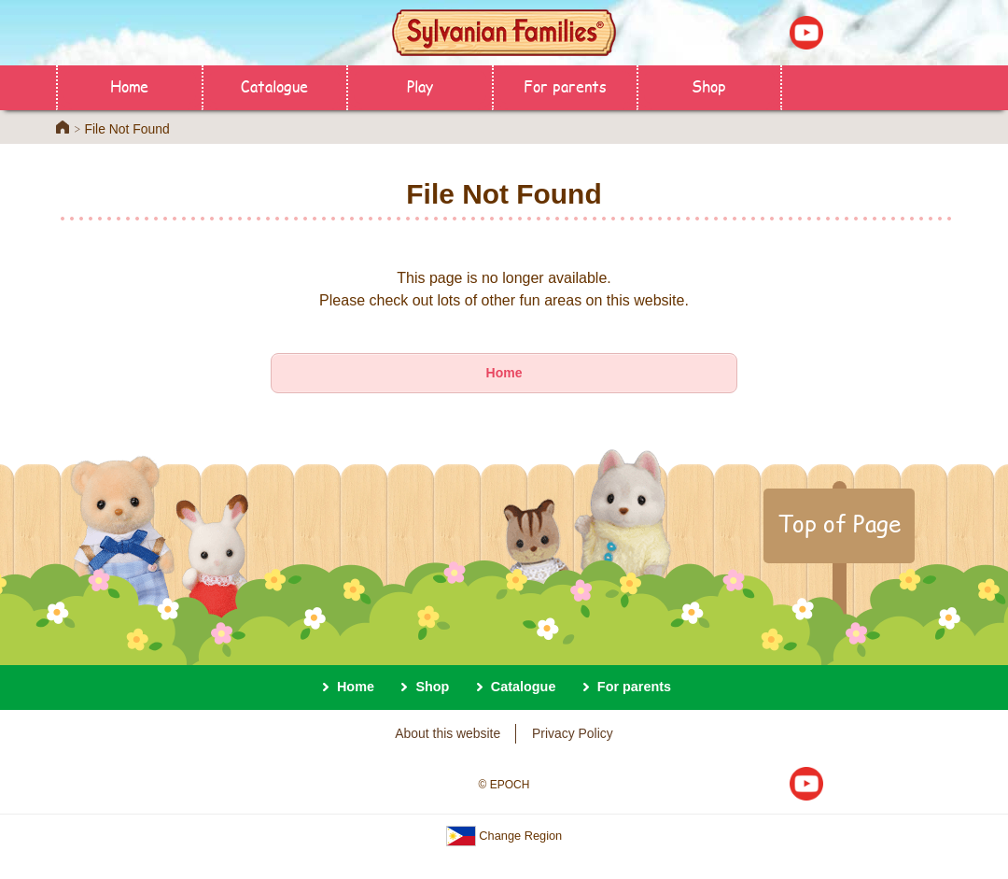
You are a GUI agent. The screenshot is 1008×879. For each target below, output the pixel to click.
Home (129, 85)
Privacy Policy (572, 733)
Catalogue (274, 85)
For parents (565, 85)
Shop (709, 85)
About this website (447, 733)
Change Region (504, 836)
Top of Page (839, 523)
